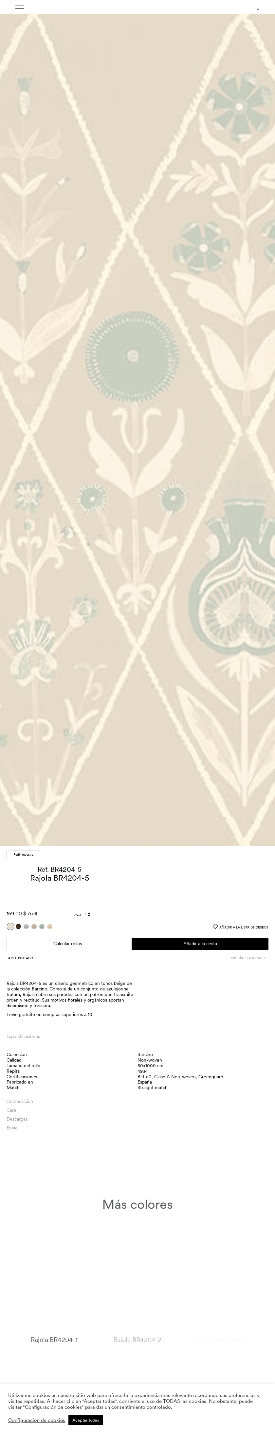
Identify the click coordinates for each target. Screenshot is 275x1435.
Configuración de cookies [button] (36, 1420)
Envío (12, 1116)
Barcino (145, 1043)
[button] (264, 419)
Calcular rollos (67, 932)
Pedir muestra (23, 843)
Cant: (78, 904)
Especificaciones (23, 1024)
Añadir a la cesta (200, 932)
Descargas (17, 1107)
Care (11, 1098)
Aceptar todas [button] (85, 1420)
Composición (20, 1089)
